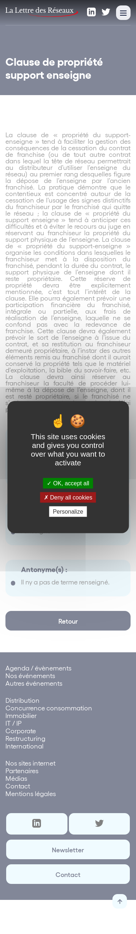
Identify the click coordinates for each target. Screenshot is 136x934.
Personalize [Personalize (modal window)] (68, 512)
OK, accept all (68, 483)
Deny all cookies (68, 497)
